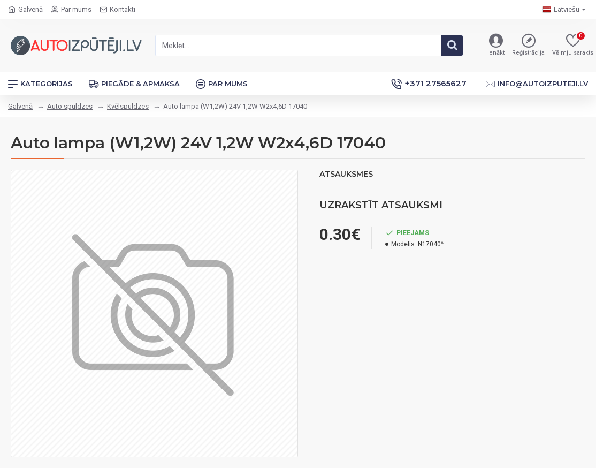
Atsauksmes (346, 174)
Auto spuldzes (70, 106)
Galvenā (20, 106)
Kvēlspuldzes (128, 106)
